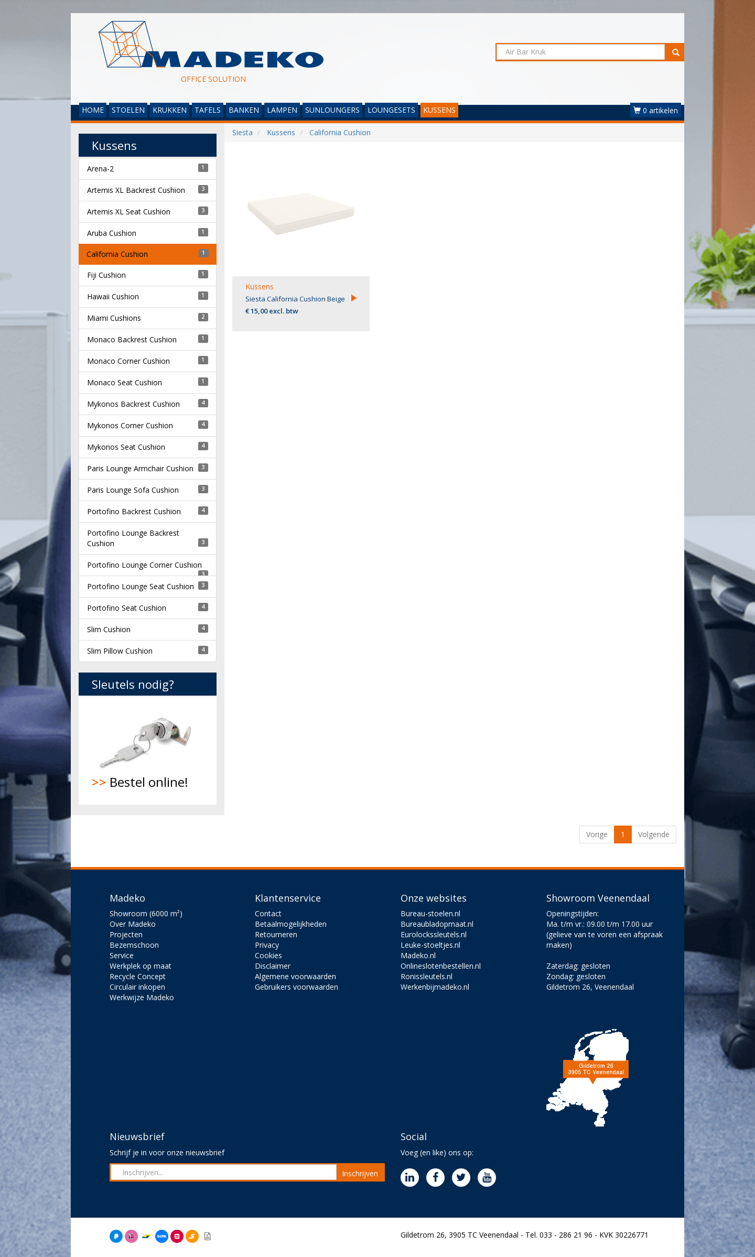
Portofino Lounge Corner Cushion (144, 565)
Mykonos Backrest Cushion (133, 404)
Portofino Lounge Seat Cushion (140, 586)
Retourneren (276, 934)
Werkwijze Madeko (142, 997)
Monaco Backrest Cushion (132, 339)
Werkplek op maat (140, 966)
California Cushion (117, 254)
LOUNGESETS (391, 110)
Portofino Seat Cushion (126, 608)
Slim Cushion (109, 629)
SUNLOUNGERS (332, 110)
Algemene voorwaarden (295, 976)
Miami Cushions (114, 318)
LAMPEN (282, 110)
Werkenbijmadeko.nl (435, 987)
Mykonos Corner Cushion (130, 425)
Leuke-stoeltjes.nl (430, 945)
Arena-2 (100, 169)
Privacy (267, 945)
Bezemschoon (134, 945)
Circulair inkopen (137, 987)
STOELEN (128, 110)
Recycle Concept (138, 976)
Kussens (259, 286)
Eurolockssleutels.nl (434, 934)
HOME (93, 110)
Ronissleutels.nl (426, 976)
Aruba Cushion (111, 233)
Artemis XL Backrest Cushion (136, 190)
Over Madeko (133, 924)
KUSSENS (439, 110)
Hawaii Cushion (113, 296)
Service (122, 955)
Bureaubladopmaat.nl (437, 924)
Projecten (126, 934)
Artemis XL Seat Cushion (128, 211)
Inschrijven (360, 1173)
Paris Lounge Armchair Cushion (140, 468)
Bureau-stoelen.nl (430, 913)
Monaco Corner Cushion (128, 361)
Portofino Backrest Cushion (134, 511)
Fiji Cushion (106, 275)
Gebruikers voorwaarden (296, 987)
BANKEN (244, 110)
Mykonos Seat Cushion (126, 447)
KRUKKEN (170, 110)
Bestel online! (147, 750)
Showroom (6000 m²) (146, 913)
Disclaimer (272, 966)
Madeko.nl (418, 955)
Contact (268, 913)
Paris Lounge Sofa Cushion (133, 490)
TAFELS (208, 110)
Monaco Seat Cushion (124, 382)
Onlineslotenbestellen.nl (441, 966)
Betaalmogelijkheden (291, 924)
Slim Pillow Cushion (120, 651)
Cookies (268, 955)
